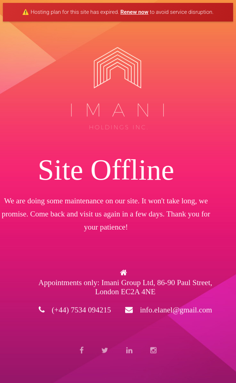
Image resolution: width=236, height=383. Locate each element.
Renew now (134, 12)
